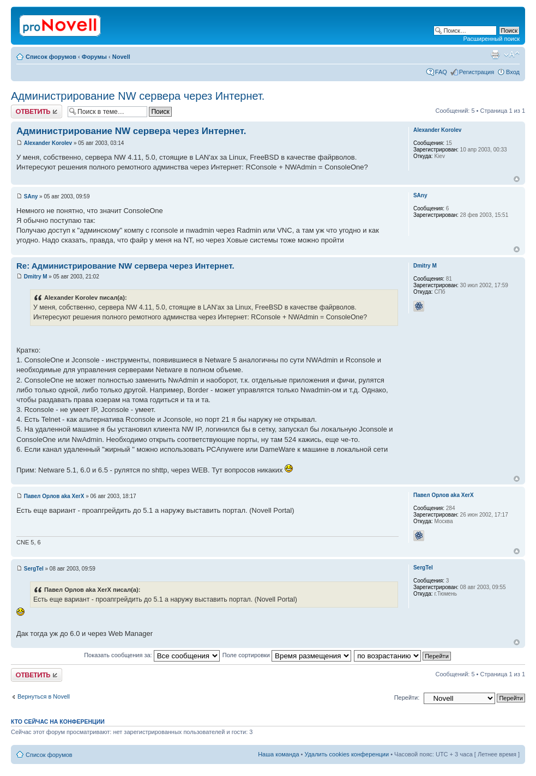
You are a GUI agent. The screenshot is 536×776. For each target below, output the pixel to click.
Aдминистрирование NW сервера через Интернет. (137, 96)
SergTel (34, 569)
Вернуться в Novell (43, 696)
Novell (121, 56)
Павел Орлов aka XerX (54, 496)
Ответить (36, 111)
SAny (31, 196)
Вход (513, 72)
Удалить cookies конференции (347, 754)
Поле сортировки (286, 655)
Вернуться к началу (517, 179)
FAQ (441, 72)
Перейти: (407, 697)
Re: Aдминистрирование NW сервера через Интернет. (125, 265)
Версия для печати (495, 54)
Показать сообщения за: (152, 655)
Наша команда (278, 754)
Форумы (94, 56)
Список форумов (51, 56)
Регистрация (476, 72)
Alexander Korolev (48, 143)
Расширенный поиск (491, 38)
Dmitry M (35, 277)
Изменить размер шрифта (512, 54)
